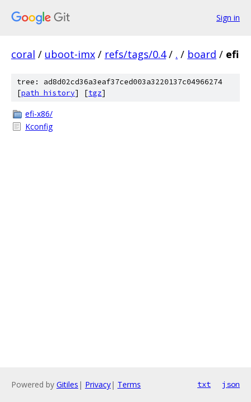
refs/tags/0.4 (135, 54)
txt (204, 384)
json (231, 384)
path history (48, 93)
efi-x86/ (39, 113)
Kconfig (39, 126)
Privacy (98, 384)
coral (23, 54)
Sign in (228, 17)
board (201, 54)
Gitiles (67, 384)
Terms (129, 384)
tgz (95, 93)
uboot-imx (70, 54)
